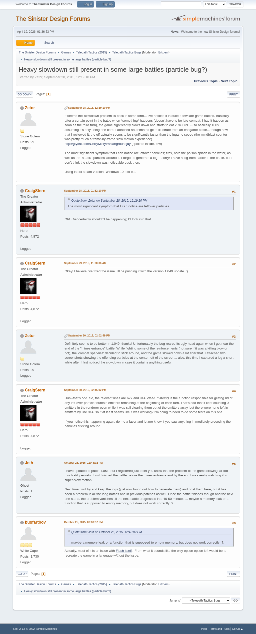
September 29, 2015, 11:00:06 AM (85, 263)
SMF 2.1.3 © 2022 (24, 628)
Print (233, 94)
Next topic (229, 81)
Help (204, 628)
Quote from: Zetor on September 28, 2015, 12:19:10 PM (109, 200)
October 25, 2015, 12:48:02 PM (83, 462)
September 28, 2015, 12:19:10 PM (89, 107)
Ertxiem (163, 52)
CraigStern (35, 191)
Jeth (29, 463)
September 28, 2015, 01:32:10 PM (85, 190)
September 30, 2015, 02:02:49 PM (89, 335)
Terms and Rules (219, 628)
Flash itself (124, 551)
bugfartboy (35, 522)
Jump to (175, 600)
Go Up (22, 573)
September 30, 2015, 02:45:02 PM (85, 389)
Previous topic (206, 81)
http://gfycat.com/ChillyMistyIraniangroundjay (97, 144)
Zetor (30, 108)
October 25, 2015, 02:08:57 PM (83, 522)
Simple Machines (46, 628)
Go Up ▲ (237, 628)
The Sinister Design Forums (53, 18)
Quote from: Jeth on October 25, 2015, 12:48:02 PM (106, 532)
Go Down (25, 94)
